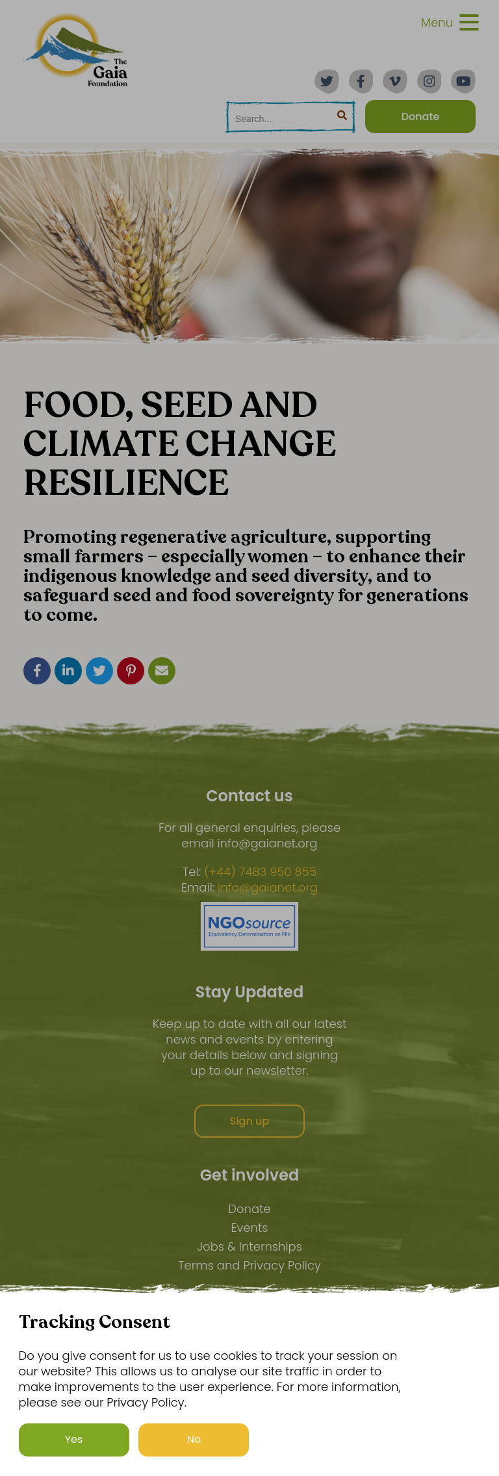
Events (249, 1228)
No (194, 1439)
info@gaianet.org (268, 887)
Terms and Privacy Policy (249, 1265)
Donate (249, 1209)
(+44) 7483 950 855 (260, 872)
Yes (74, 1439)
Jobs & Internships (249, 1246)
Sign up (250, 1121)
